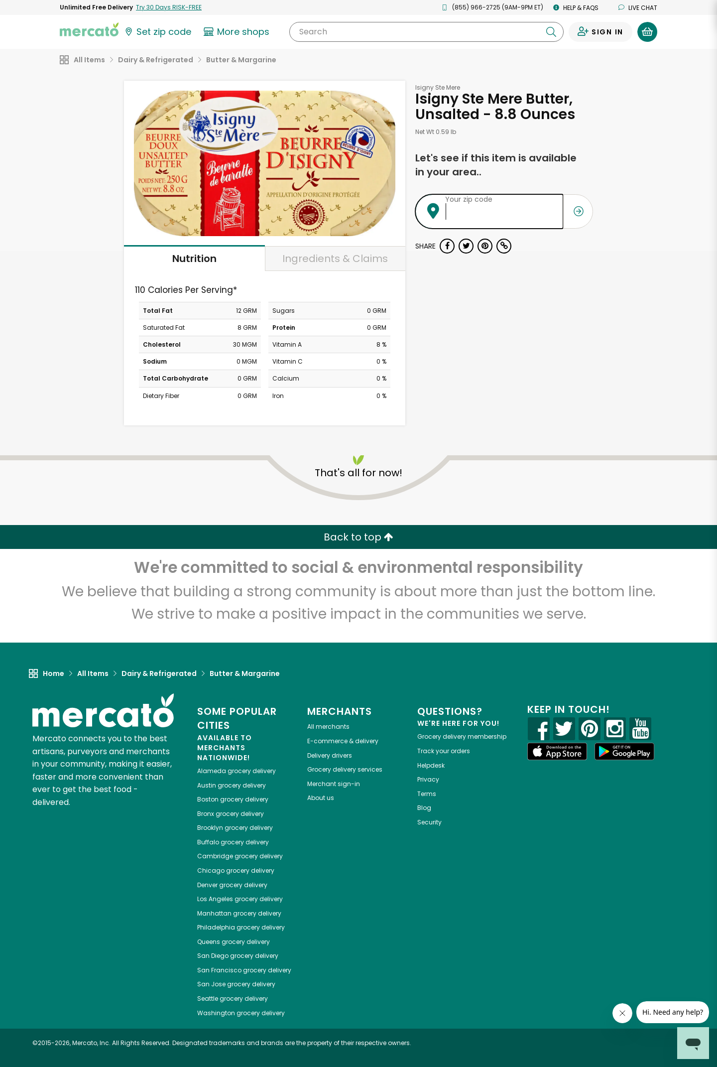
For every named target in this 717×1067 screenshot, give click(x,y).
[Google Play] (624, 751)
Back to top (358, 537)
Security (429, 822)
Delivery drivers (329, 755)
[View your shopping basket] (647, 32)
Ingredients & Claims (335, 259)
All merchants (328, 726)
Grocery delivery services (344, 769)
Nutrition (194, 259)
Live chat (637, 7)
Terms (426, 794)
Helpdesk (431, 765)
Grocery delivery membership (461, 736)
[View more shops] (237, 31)
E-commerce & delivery (342, 741)
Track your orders (443, 751)
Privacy (428, 779)
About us (320, 798)
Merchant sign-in (333, 784)
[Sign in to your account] (600, 32)
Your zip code (468, 199)
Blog (424, 807)
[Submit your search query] (551, 32)
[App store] (557, 752)
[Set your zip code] (157, 31)
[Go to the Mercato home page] (89, 28)
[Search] (426, 32)
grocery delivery (236, 771)
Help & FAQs (575, 7)
